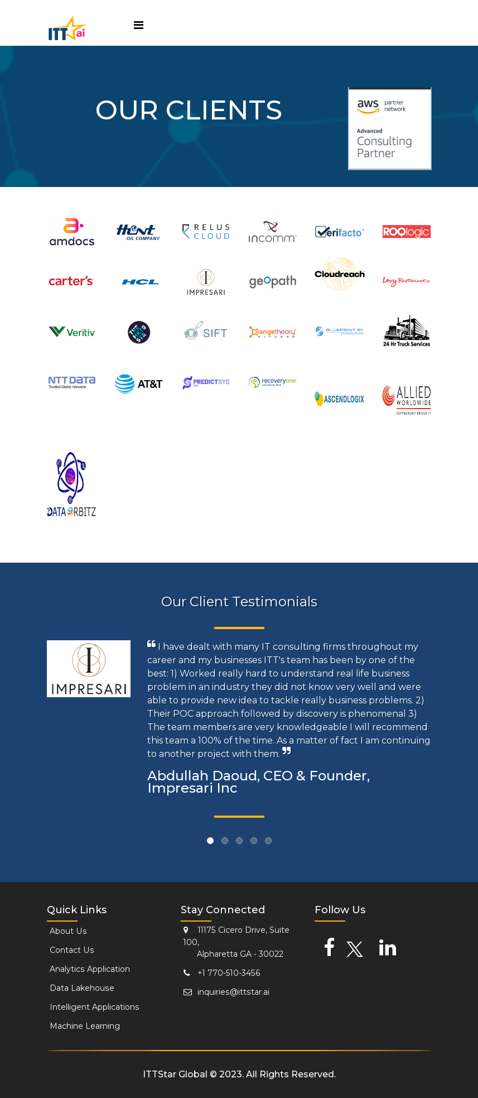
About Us (66, 931)
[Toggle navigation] (139, 26)
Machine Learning (82, 1026)
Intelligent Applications (91, 1007)
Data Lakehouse (79, 988)
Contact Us (70, 950)
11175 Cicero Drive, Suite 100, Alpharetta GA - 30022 (232, 940)
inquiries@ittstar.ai (223, 989)
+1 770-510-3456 (217, 970)
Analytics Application (87, 969)
